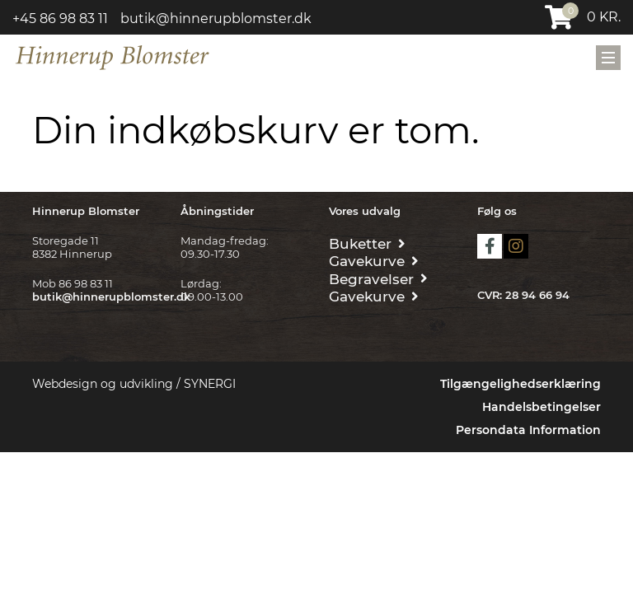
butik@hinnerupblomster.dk (216, 18)
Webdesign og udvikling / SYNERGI (134, 383)
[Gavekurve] (374, 259)
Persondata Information (528, 430)
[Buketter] (367, 242)
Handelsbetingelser (541, 406)
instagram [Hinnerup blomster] (516, 246)
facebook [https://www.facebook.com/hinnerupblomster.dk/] (489, 246)
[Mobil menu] (608, 57)
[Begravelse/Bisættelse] (378, 278)
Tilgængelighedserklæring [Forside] (520, 383)
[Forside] (112, 55)
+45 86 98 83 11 (60, 18)
